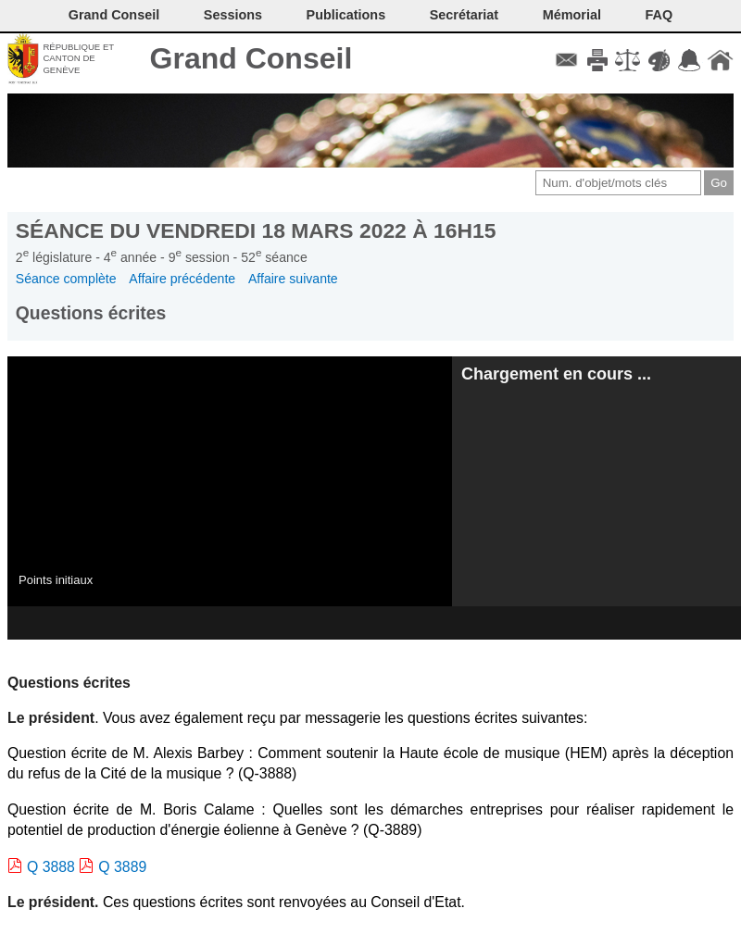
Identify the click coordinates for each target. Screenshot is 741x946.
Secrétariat (464, 14)
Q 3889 (122, 867)
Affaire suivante (293, 278)
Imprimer (597, 60)
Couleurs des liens (659, 60)
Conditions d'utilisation (627, 60)
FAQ (659, 14)
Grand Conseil (251, 58)
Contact (566, 60)
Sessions (233, 14)
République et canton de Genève (78, 58)
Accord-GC (689, 60)
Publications (346, 14)
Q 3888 (51, 867)
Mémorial (572, 14)
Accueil (720, 60)
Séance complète (66, 278)
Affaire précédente (182, 278)
